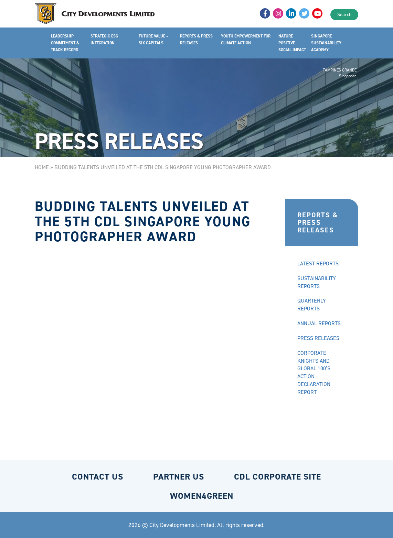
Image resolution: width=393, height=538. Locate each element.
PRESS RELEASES (318, 338)
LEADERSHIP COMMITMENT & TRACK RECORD (65, 43)
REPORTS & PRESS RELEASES (196, 39)
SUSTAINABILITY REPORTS (316, 282)
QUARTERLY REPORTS (311, 304)
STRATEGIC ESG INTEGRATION (104, 39)
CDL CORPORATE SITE (277, 476)
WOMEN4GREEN (201, 496)
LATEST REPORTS (318, 263)
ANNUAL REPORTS (319, 323)
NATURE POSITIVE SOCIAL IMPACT (292, 43)
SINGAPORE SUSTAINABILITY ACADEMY (326, 43)
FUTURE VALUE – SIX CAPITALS (153, 39)
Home (42, 167)
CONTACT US (97, 476)
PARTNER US (178, 476)
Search (344, 14)
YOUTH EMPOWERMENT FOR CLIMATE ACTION (245, 39)
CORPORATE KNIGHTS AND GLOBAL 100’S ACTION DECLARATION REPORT (313, 372)
